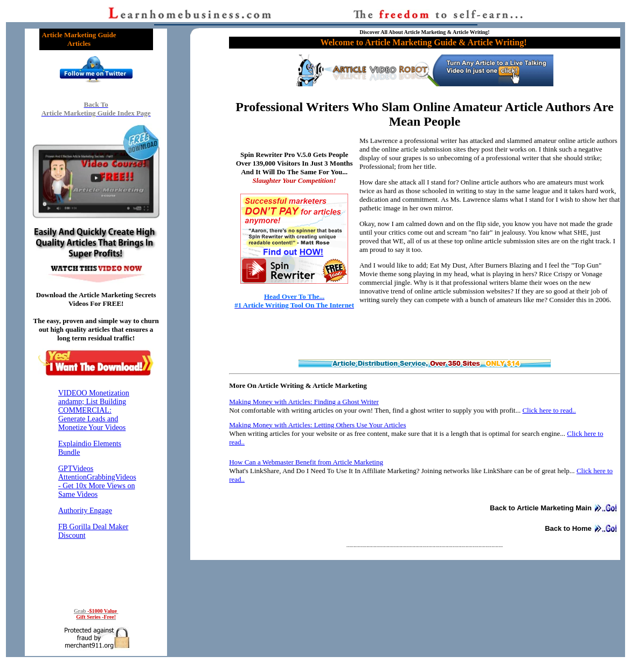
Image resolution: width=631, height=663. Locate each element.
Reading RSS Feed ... (96, 490)
